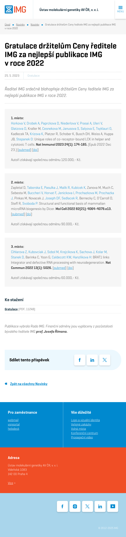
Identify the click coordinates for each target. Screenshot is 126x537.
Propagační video (82, 437)
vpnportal (14, 424)
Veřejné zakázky (81, 424)
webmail (13, 420)
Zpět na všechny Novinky (26, 384)
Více (10, 483)
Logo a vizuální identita (85, 420)
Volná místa (78, 429)
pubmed (24, 149)
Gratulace (33, 76)
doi (35, 149)
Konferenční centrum (84, 433)
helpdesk (13, 429)
